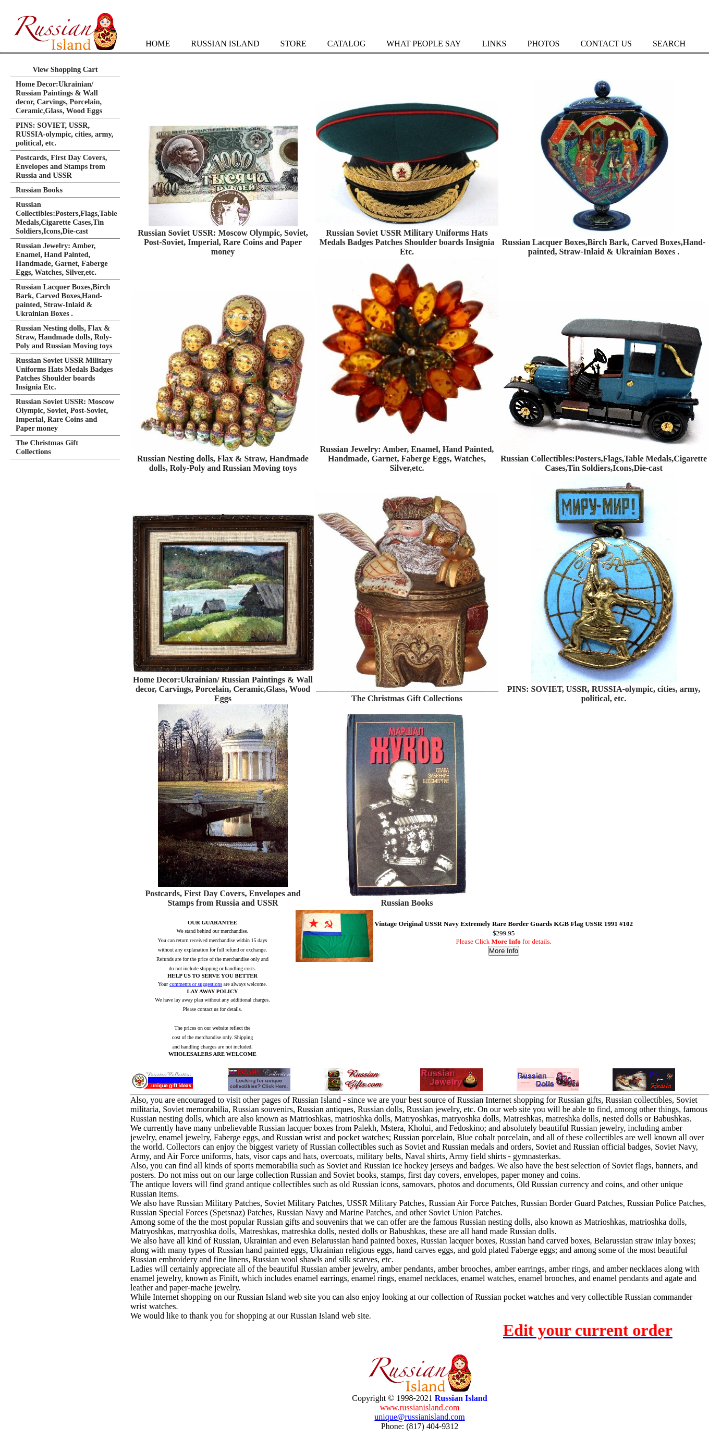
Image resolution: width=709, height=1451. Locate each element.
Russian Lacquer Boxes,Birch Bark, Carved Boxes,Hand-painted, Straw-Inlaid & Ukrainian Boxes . (604, 247)
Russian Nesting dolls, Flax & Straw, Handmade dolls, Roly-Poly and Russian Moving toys (223, 463)
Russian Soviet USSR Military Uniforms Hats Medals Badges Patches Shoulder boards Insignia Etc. (407, 242)
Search (669, 43)
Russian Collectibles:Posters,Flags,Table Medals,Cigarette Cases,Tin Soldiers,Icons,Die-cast (603, 463)
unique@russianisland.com (419, 1416)
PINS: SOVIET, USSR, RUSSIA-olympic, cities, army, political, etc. (603, 694)
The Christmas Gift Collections (406, 698)
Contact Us (605, 43)
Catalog (346, 43)
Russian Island (225, 43)
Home (157, 43)
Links (494, 43)
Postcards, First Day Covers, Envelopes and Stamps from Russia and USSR (222, 898)
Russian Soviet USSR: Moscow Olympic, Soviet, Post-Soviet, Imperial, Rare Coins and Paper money (223, 242)
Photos (543, 43)
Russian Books (407, 902)
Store (293, 43)
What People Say (423, 43)
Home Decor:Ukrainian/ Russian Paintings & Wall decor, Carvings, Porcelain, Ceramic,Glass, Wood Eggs (223, 689)
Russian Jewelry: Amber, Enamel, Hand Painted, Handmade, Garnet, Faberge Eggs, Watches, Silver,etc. (407, 458)
